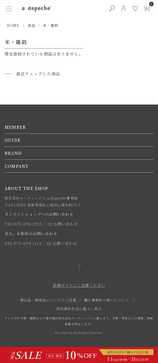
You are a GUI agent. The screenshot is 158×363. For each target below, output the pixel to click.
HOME (13, 25)
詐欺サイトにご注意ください (79, 285)
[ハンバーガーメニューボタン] (8, 8)
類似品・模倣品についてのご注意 (48, 299)
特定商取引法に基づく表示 (79, 308)
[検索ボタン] (112, 8)
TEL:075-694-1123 (23, 243)
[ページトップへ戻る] (79, 268)
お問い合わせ (63, 224)
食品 (31, 25)
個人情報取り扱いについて (106, 299)
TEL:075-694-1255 (23, 224)
